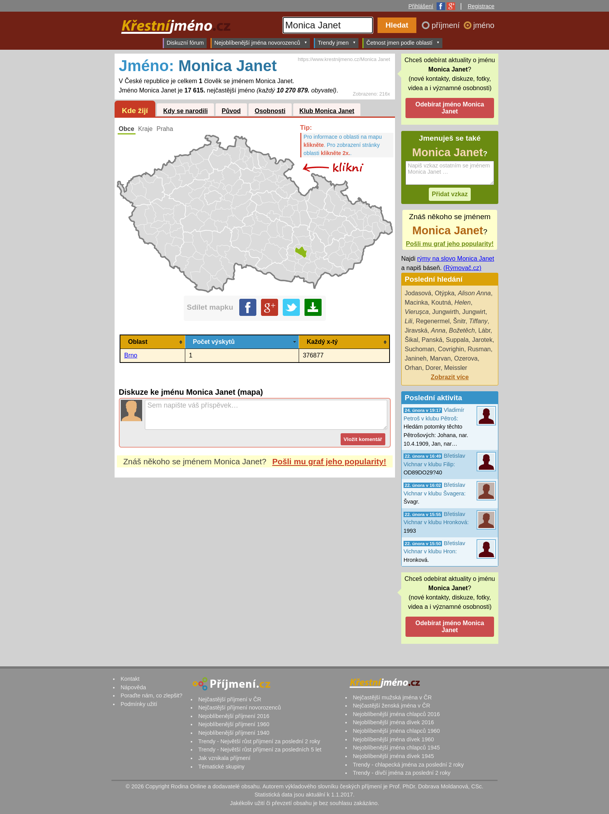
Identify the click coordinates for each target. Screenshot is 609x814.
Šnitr (459, 321)
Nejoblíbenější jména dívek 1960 (393, 739)
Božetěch (462, 330)
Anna (438, 330)
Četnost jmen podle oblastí (403, 42)
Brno (130, 355)
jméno (483, 25)
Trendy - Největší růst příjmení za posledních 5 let (259, 749)
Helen (462, 302)
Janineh (415, 358)
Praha (165, 128)
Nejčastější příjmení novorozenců (239, 707)
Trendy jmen (337, 42)
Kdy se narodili (185, 111)
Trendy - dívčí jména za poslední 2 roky (401, 773)
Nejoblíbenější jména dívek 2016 (393, 722)
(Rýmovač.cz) (463, 268)
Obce (126, 128)
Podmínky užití (138, 704)
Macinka (416, 302)
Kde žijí (135, 110)
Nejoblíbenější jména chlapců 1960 (396, 731)
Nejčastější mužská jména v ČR (392, 697)
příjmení (447, 25)
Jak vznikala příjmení (224, 758)
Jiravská (416, 330)
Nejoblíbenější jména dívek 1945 (393, 756)
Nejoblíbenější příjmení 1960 (233, 724)
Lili (408, 321)
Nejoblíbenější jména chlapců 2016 (396, 714)
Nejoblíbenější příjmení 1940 (233, 733)
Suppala (457, 339)
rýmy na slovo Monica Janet (455, 258)
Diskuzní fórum (185, 43)
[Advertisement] (255, 550)
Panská (432, 339)
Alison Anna (474, 293)
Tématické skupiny (221, 766)
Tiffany (478, 321)
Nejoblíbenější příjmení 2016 (233, 716)
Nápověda (133, 687)
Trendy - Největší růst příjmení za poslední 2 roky (259, 741)
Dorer (432, 367)
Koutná (441, 302)
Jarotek (482, 339)
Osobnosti (270, 111)
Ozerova (465, 358)
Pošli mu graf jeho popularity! (329, 461)
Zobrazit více (450, 377)
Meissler (455, 367)
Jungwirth (445, 312)
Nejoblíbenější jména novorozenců (260, 42)
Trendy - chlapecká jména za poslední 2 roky (408, 765)
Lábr (484, 330)
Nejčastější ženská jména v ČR (391, 705)
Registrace (481, 6)
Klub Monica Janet (326, 111)
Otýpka (444, 293)
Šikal (411, 339)
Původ (231, 111)
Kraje (145, 128)
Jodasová (418, 293)
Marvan (440, 358)
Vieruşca (417, 312)
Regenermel (432, 321)
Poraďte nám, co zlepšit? (151, 695)
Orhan (413, 367)
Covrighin (451, 349)
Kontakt (129, 679)
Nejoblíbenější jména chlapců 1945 (396, 747)
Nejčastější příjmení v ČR (229, 699)
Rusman (479, 349)
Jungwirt (473, 312)
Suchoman (420, 349)
